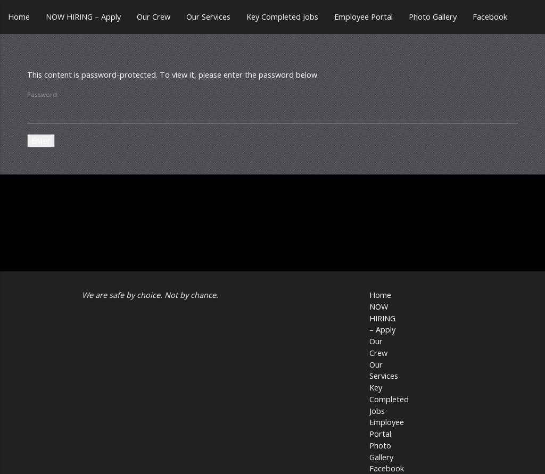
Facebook (490, 17)
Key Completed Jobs (282, 17)
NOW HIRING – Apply (83, 17)
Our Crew (153, 17)
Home (19, 17)
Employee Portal (363, 17)
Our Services (208, 17)
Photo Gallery (433, 17)
